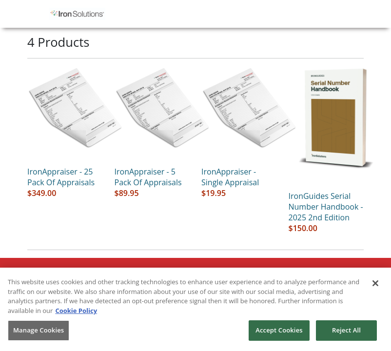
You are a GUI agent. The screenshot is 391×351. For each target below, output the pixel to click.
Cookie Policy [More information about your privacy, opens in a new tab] (76, 310)
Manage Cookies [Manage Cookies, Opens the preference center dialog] (38, 330)
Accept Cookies (278, 330)
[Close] (375, 283)
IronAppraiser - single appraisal (230, 177)
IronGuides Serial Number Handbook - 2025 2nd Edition (326, 207)
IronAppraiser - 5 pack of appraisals (148, 177)
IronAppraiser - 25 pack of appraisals (61, 177)
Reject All (346, 330)
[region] (195, 309)
